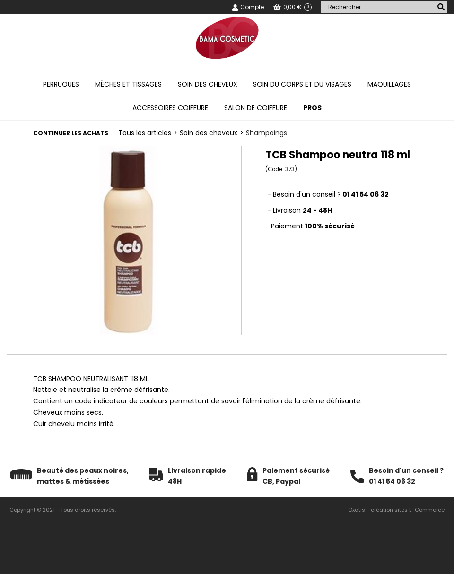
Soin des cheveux (207, 84)
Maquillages (389, 84)
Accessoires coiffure (170, 108)
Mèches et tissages (128, 84)
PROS (312, 108)
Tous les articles (144, 133)
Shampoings (266, 133)
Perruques (61, 84)
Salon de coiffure (255, 108)
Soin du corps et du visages (302, 84)
